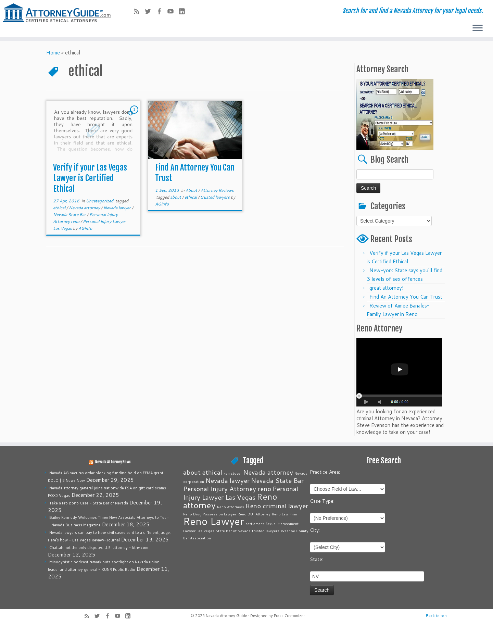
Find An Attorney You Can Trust (405, 296)
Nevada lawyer (117, 208)
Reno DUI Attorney (254, 513)
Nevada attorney (85, 208)
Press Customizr (288, 615)
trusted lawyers (215, 197)
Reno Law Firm (284, 513)
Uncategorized (100, 201)
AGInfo (85, 228)
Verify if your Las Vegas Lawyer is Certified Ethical (90, 178)
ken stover (233, 473)
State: (316, 559)
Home (53, 52)
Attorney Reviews (217, 190)
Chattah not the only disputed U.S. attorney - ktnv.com (98, 547)
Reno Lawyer (213, 521)
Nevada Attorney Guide (226, 615)
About (192, 190)
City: (315, 530)
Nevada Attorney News (113, 462)
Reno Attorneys (230, 506)
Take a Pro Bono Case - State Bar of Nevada (88, 503)
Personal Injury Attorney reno (227, 488)
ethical (59, 208)
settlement (254, 523)
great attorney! (386, 287)
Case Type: (322, 501)
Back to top (436, 615)
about (176, 197)
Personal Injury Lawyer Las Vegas (240, 493)
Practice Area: (325, 471)
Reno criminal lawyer (276, 505)
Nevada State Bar (70, 214)
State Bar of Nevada (233, 530)
